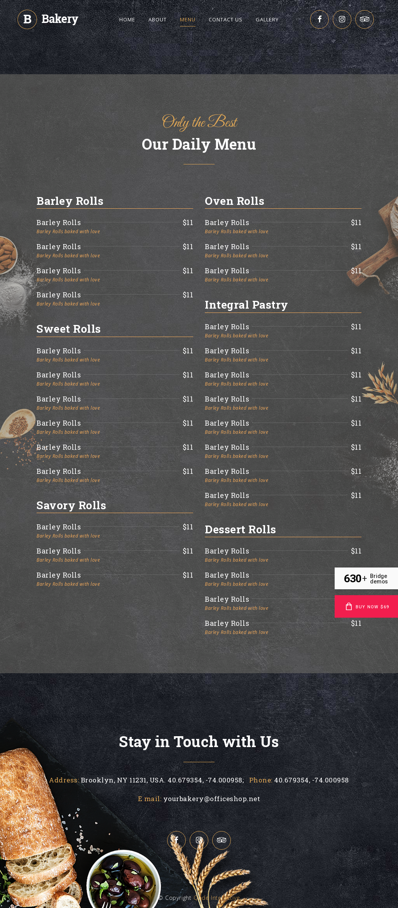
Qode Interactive (217, 897)
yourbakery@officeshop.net (211, 798)
